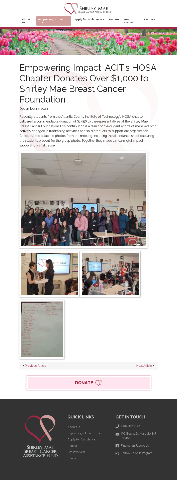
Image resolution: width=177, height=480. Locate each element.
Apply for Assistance (88, 19)
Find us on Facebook (135, 445)
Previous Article (34, 365)
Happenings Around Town (51, 21)
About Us (26, 21)
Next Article (145, 365)
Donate (114, 19)
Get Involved (129, 21)
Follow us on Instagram (136, 453)
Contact (149, 19)
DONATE (88, 383)
